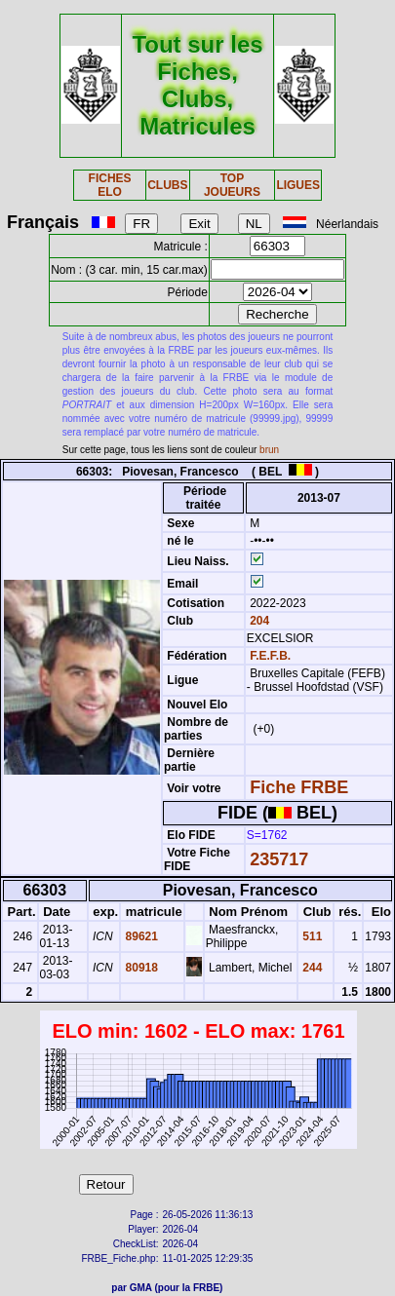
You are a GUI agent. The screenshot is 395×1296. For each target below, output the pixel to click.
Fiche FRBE (299, 787)
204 (258, 621)
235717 (279, 859)
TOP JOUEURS (232, 185)
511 (310, 936)
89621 (140, 936)
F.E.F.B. (270, 656)
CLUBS (167, 185)
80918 (140, 967)
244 (310, 967)
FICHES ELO (110, 185)
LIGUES (298, 185)
